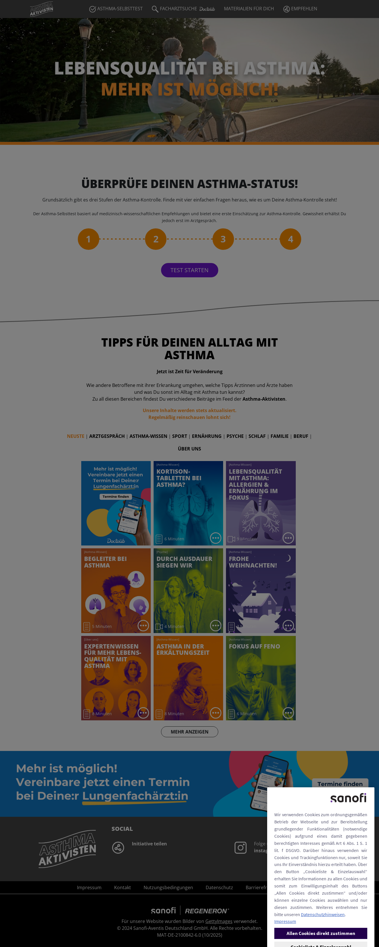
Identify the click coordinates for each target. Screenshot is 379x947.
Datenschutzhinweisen (323, 935)
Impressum (285, 942)
